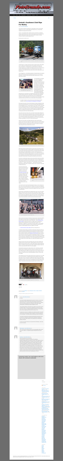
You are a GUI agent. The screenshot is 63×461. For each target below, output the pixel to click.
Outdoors (43, 448)
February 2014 (44, 439)
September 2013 (44, 442)
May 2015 (43, 429)
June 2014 (43, 435)
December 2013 (44, 441)
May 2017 (43, 422)
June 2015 (43, 428)
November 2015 (44, 426)
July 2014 (43, 434)
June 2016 (43, 425)
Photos (43, 449)
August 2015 (43, 427)
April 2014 (43, 437)
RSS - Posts (44, 385)
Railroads (26, 290)
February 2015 (44, 430)
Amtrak (34, 290)
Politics (43, 450)
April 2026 (43, 416)
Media (42, 447)
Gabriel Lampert (22, 328)
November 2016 (44, 423)
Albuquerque (31, 290)
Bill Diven (26, 26)
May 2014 (43, 436)
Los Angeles (37, 290)
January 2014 (43, 440)
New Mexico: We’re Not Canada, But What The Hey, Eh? (45, 409)
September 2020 (44, 417)
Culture (43, 445)
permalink (23, 291)
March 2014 (43, 438)
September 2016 (44, 424)
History (43, 446)
